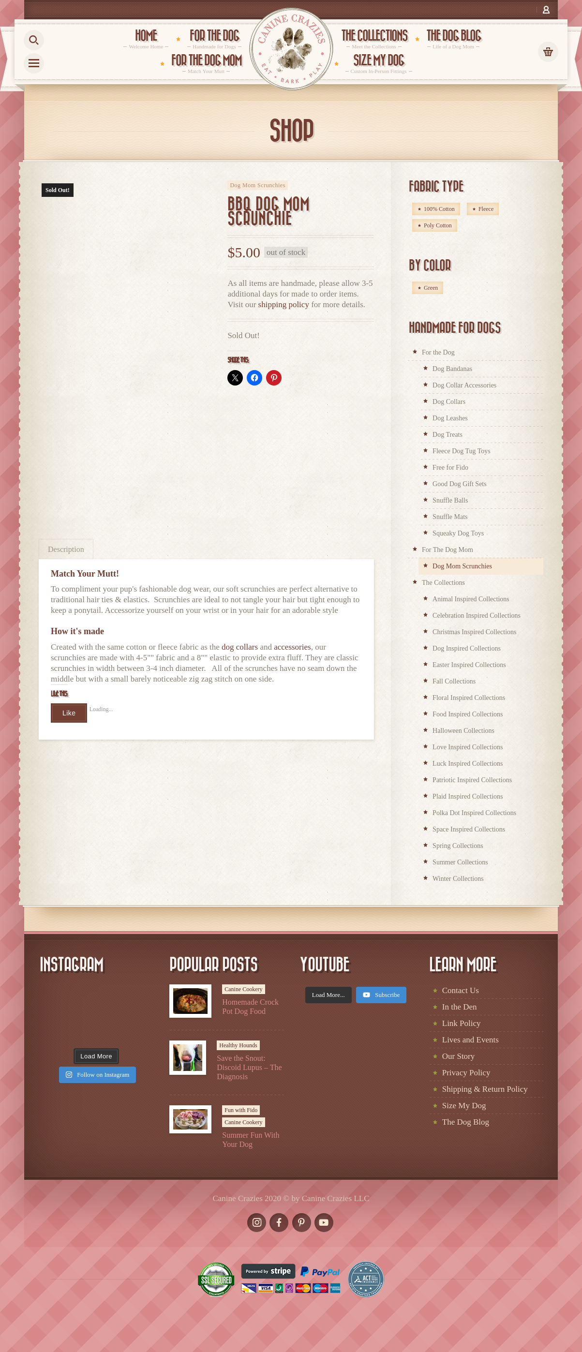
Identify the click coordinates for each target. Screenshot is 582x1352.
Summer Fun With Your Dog (250, 1139)
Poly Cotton (438, 225)
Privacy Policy (466, 1072)
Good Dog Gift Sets (460, 484)
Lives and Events (470, 1039)
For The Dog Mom (447, 549)
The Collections (443, 582)
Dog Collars (449, 401)
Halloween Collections (463, 730)
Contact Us (460, 990)
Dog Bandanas (452, 368)
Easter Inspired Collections (469, 665)
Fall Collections (454, 681)
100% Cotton (439, 209)
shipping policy (283, 304)
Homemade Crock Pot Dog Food (250, 1006)
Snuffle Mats (450, 516)
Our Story (458, 1056)
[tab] (66, 549)
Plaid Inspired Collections (468, 796)
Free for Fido (450, 467)
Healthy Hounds (238, 1045)
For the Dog (438, 352)
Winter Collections (458, 878)
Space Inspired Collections (469, 829)
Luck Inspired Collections (468, 763)
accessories (292, 647)
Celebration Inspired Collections (477, 615)
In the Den (459, 1006)
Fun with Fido (240, 1110)
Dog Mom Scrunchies (257, 185)
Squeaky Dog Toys (458, 533)
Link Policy (461, 1023)
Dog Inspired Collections (467, 648)
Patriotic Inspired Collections (472, 780)
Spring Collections (458, 845)
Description (66, 549)
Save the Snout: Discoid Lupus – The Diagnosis (249, 1067)
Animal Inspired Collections (471, 599)
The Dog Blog (465, 1122)
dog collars (240, 647)
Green (431, 287)
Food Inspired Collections (468, 714)
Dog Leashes (450, 418)
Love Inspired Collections (468, 747)
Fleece (485, 209)
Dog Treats (448, 434)
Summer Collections (460, 862)
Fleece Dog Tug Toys (462, 451)
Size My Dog (464, 1105)
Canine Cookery (243, 989)
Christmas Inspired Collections (474, 632)
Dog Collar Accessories (464, 385)
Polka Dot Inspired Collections (474, 813)
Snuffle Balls (450, 500)
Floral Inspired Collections (469, 697)
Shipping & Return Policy (485, 1089)
